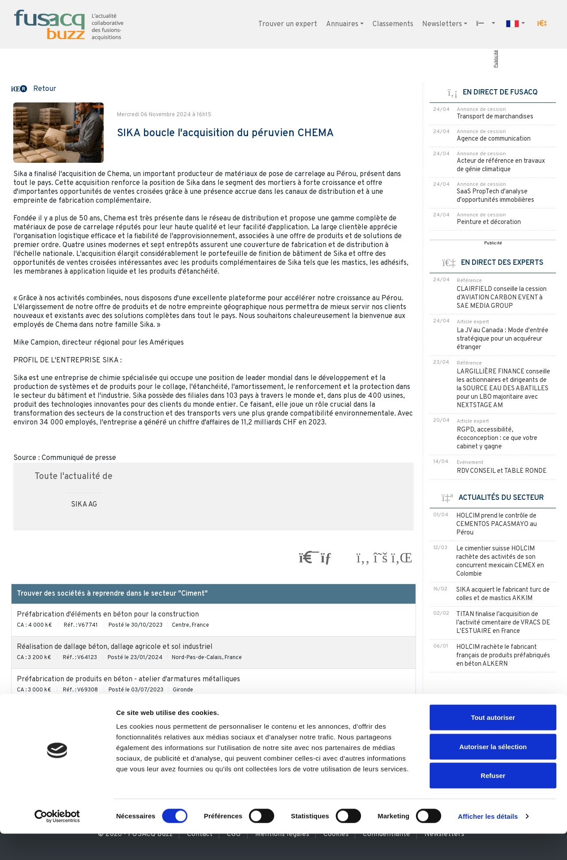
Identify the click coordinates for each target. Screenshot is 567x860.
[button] (542, 23)
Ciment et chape (43, 711)
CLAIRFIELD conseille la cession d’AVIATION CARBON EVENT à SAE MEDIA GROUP (502, 297)
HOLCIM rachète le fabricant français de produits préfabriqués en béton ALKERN (503, 655)
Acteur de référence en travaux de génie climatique (501, 165)
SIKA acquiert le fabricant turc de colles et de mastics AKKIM (503, 594)
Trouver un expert (287, 24)
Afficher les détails (488, 842)
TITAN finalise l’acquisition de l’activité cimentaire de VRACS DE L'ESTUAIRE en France (503, 623)
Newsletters (442, 24)
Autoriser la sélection (493, 773)
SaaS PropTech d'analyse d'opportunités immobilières (495, 196)
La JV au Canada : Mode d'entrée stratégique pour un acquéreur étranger (502, 339)
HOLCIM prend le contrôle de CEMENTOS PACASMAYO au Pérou (496, 524)
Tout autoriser (493, 743)
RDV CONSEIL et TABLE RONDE (502, 471)
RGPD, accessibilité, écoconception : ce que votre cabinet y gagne (497, 438)
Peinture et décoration (489, 222)
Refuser (493, 801)
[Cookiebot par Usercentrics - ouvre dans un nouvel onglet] (57, 842)
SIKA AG (84, 504)
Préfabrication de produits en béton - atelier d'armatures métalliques (128, 679)
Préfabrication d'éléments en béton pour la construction (108, 614)
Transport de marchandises (495, 117)
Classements (393, 24)
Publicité (496, 59)
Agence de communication (494, 139)
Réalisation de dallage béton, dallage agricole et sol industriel (115, 647)
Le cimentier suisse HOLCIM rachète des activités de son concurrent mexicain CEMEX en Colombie (500, 561)
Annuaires (342, 24)
